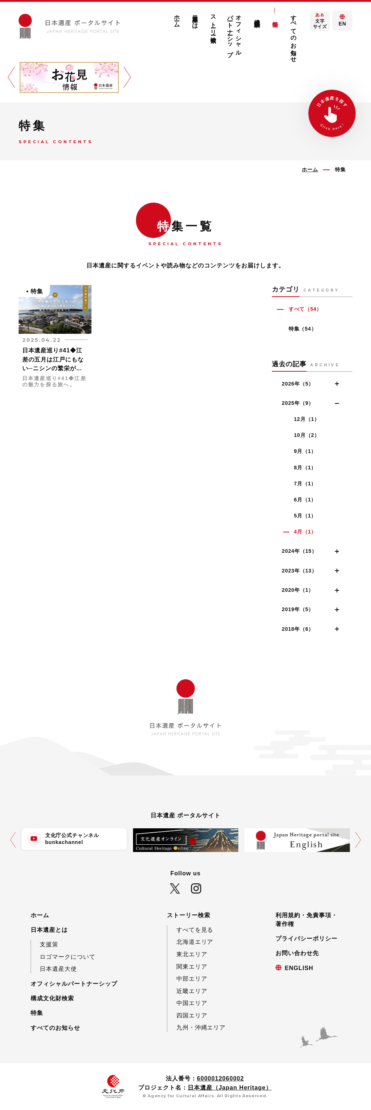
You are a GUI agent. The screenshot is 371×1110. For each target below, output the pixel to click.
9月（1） (305, 451)
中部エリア (191, 978)
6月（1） (305, 500)
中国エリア (191, 1003)
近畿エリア (191, 991)
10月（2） (306, 435)
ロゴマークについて (67, 956)
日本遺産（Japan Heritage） (230, 1087)
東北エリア (191, 954)
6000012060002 (220, 1078)
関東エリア (191, 966)
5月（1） (305, 516)
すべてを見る (195, 929)
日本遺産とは (195, 18)
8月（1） (305, 467)
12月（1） (306, 419)
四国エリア (191, 1015)
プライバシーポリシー (306, 938)
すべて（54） (305, 309)
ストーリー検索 (213, 22)
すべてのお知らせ (293, 35)
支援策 (49, 944)
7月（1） (305, 483)
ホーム (176, 18)
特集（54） (303, 329)
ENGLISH (299, 968)
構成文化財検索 (257, 16)
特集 (37, 1012)
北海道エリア (195, 941)
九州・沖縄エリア (201, 1027)
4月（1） (305, 532)
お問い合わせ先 (297, 953)
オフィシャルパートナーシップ (234, 32)
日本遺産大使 (58, 968)
